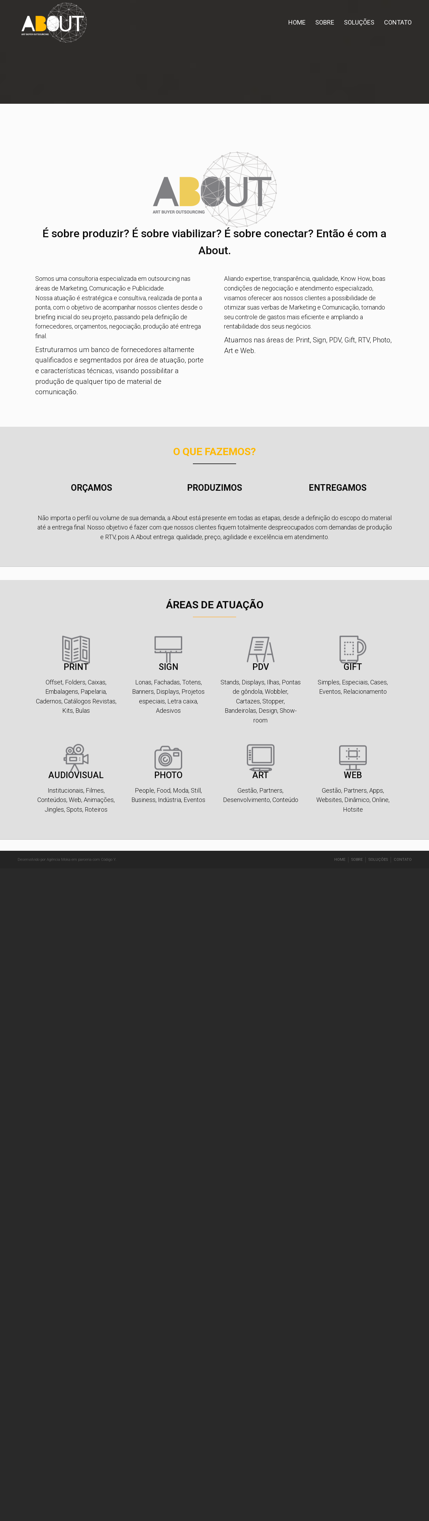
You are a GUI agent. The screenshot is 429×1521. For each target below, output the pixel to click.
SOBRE (324, 22)
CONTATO (398, 22)
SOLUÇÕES (359, 22)
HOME (297, 22)
